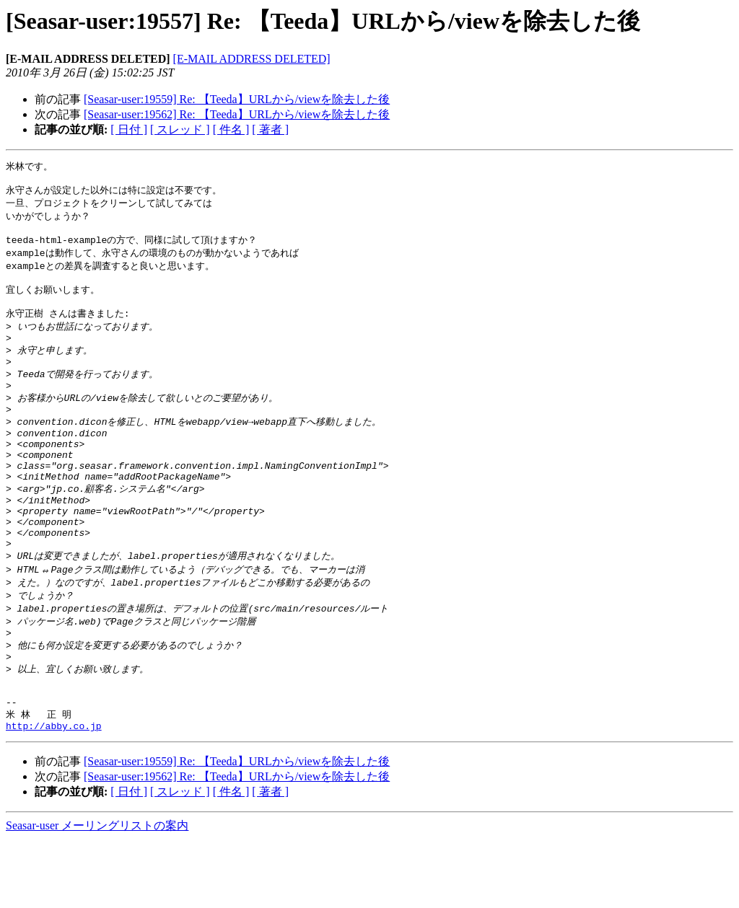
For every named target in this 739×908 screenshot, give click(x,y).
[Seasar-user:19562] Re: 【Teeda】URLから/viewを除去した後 (237, 114)
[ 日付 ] (128, 129)
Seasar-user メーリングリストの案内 (97, 894)
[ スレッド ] (180, 129)
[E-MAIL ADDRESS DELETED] (252, 59)
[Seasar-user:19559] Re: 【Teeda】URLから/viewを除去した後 (237, 99)
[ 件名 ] (231, 129)
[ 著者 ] (270, 129)
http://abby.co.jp (54, 794)
